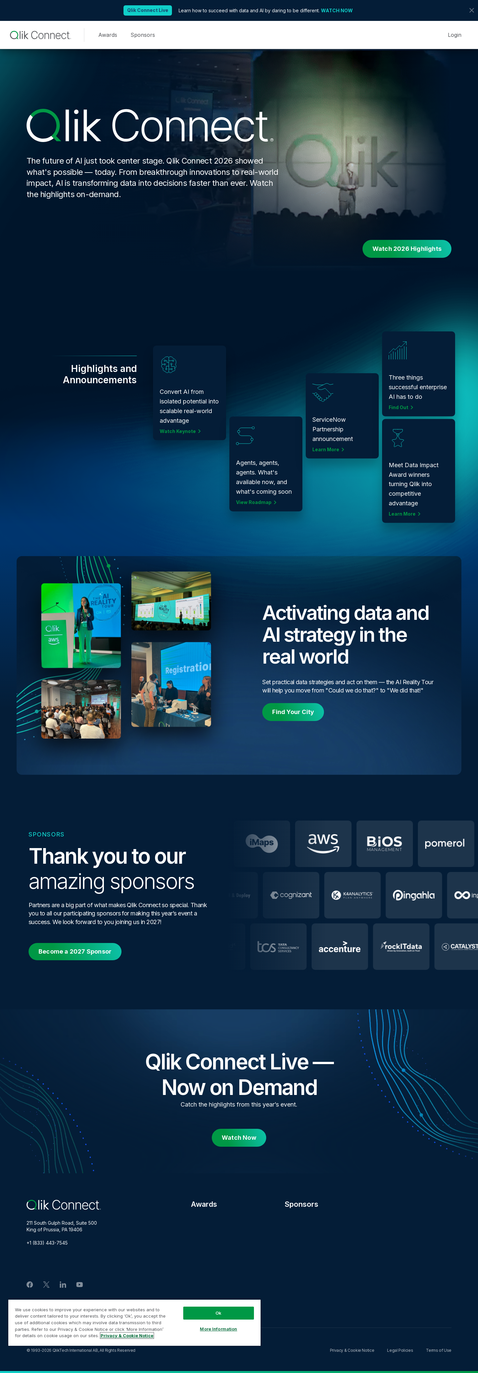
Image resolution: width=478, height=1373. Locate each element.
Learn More (325, 443)
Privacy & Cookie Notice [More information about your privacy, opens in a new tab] (127, 1335)
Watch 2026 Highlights (406, 248)
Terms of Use (438, 1350)
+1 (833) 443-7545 (47, 1243)
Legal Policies (400, 1350)
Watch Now (239, 1137)
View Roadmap (254, 499)
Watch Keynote (178, 438)
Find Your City (293, 711)
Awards (107, 35)
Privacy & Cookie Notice (352, 1350)
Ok (218, 1313)
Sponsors (142, 35)
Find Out (398, 409)
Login (454, 35)
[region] (134, 1322)
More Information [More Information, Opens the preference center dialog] (218, 1329)
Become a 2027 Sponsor (75, 951)
